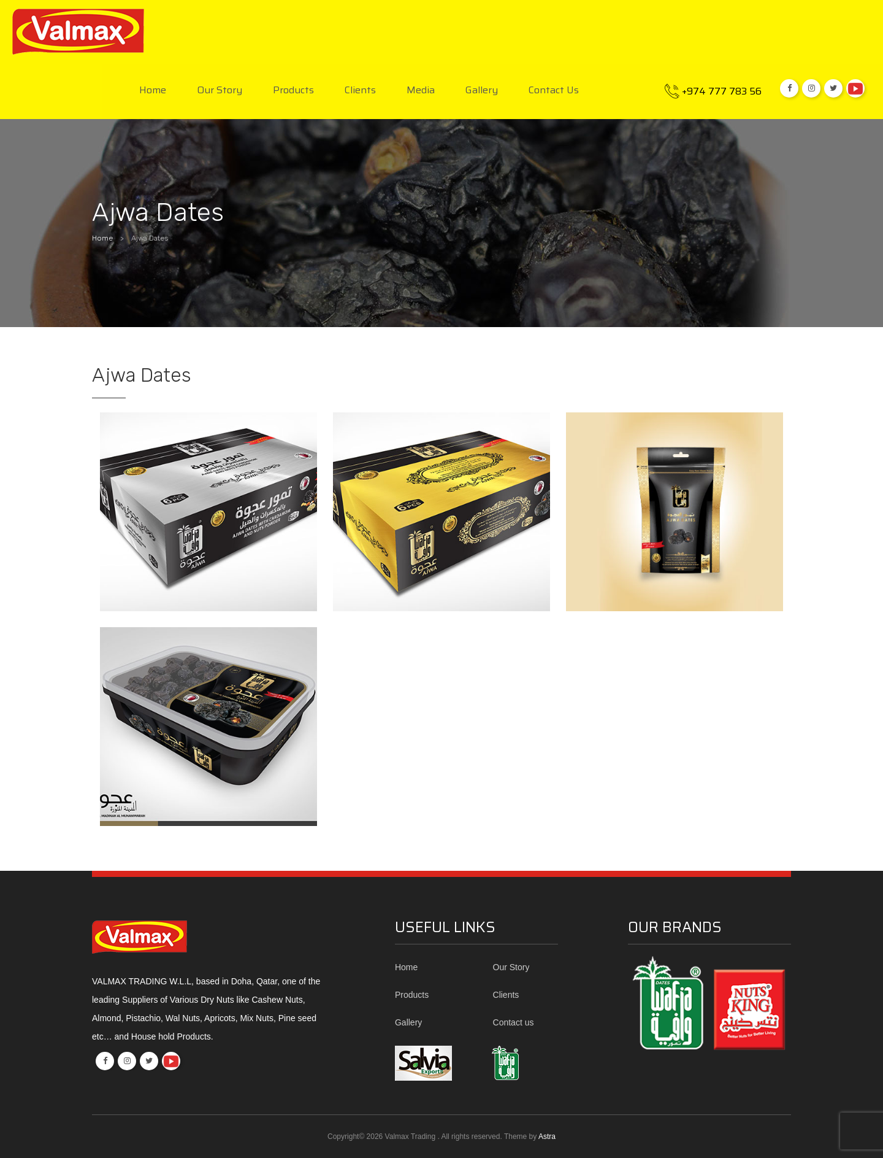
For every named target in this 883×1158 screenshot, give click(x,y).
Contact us (554, 91)
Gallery (481, 91)
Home (152, 91)
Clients (360, 91)
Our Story (219, 91)
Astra (547, 1136)
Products (293, 91)
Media (421, 91)
